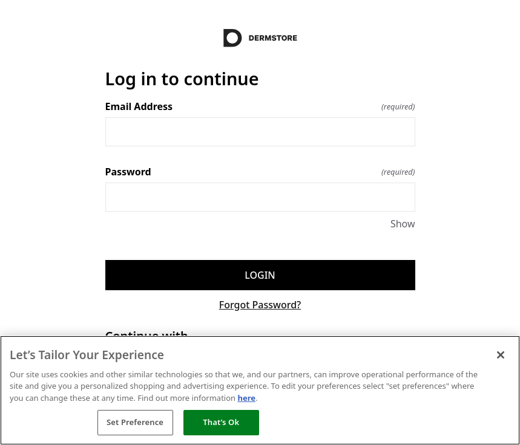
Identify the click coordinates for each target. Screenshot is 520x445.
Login (260, 275)
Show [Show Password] (402, 223)
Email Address (260, 106)
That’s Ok (221, 422)
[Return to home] (260, 38)
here (246, 397)
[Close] (500, 355)
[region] (260, 390)
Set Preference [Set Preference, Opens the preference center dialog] (135, 422)
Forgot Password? (260, 304)
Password (260, 172)
